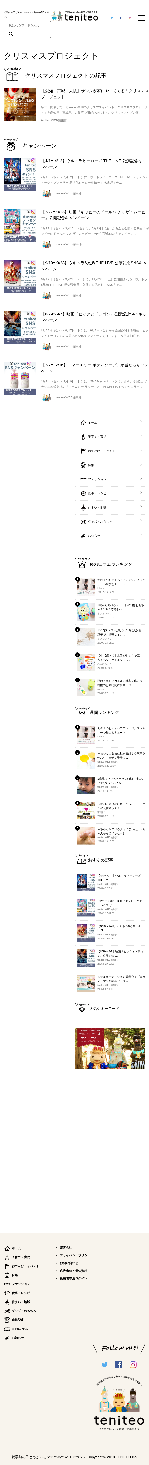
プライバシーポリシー (75, 1255)
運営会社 (66, 1247)
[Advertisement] (110, 1149)
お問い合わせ (69, 1263)
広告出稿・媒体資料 (73, 1271)
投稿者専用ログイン (73, 1278)
